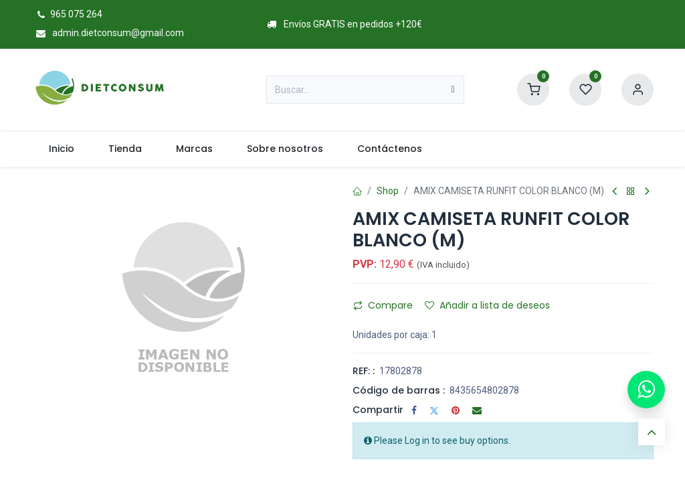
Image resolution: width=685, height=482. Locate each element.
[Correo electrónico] (477, 410)
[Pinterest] (456, 410)
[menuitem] (61, 149)
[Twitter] (434, 410)
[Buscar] (453, 89)
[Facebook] (414, 410)
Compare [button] (383, 305)
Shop (388, 190)
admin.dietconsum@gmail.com (107, 32)
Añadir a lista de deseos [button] (487, 305)
